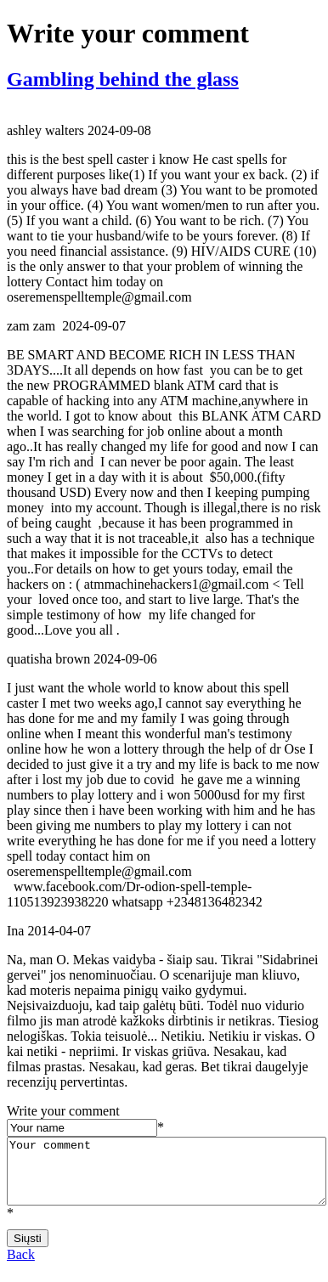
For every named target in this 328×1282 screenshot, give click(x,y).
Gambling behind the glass (123, 79)
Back (21, 1267)
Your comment (166, 1177)
